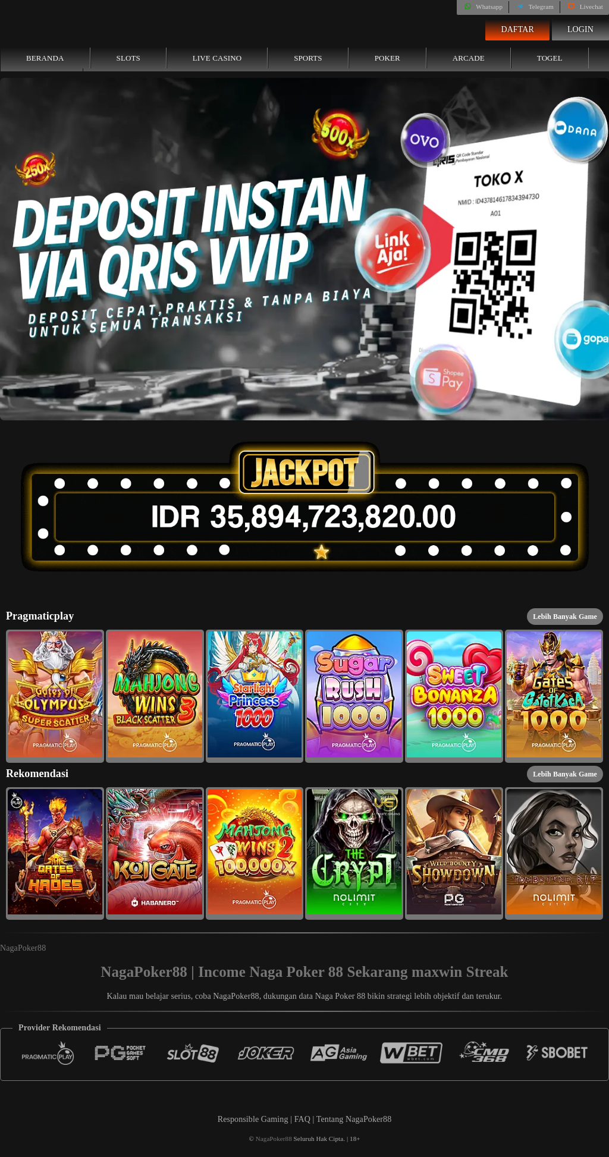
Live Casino (217, 58)
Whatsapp (483, 6)
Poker (387, 58)
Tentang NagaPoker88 (354, 1119)
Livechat (584, 6)
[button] (55, 696)
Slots (128, 58)
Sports (308, 58)
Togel (550, 58)
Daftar (517, 29)
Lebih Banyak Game (565, 616)
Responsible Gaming (253, 1119)
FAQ (303, 1119)
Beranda (45, 58)
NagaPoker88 (23, 948)
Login (580, 29)
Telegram (534, 6)
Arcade (469, 58)
